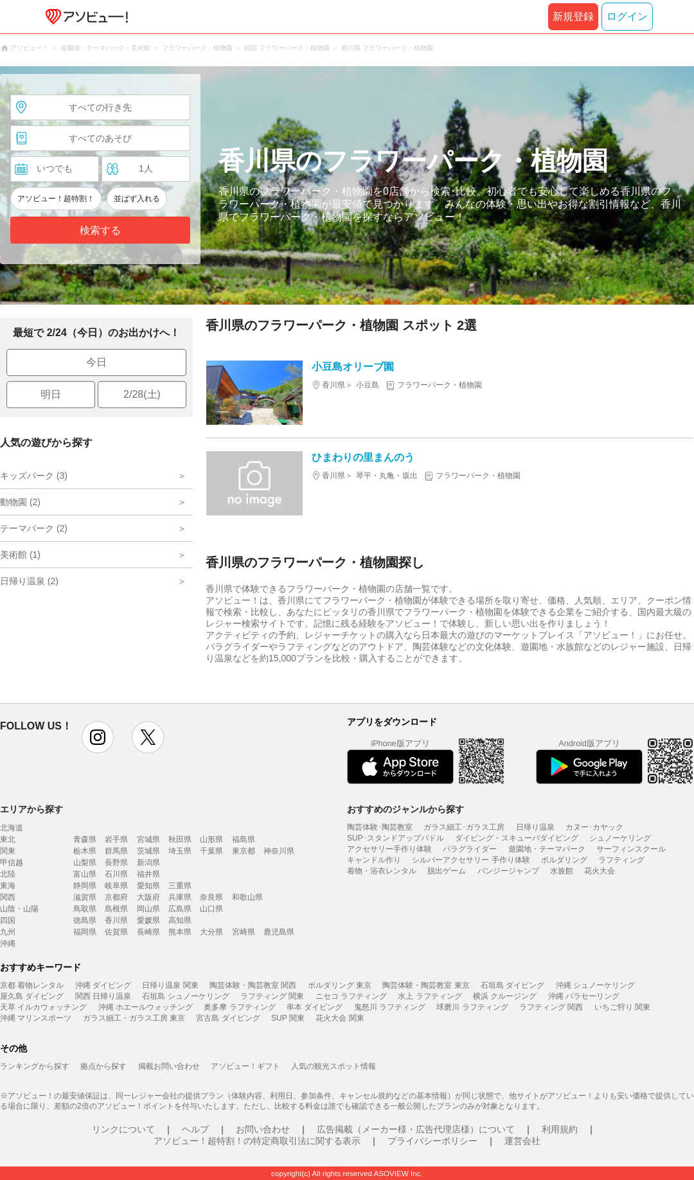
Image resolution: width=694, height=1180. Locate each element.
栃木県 (84, 850)
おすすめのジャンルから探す (405, 809)
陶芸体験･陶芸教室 (380, 827)
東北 (7, 839)
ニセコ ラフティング (351, 996)
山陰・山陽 (19, 908)
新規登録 (573, 16)
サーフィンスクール (631, 849)
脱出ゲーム (446, 870)
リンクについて (123, 1129)
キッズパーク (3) (33, 475)
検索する (100, 230)
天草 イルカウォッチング (43, 1007)
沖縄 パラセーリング (583, 996)
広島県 (179, 908)
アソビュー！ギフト (245, 1066)
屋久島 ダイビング (32, 996)
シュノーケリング (620, 838)
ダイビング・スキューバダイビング (516, 838)
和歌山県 (247, 897)
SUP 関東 (288, 1018)
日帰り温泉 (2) (29, 581)
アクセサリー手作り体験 (389, 849)
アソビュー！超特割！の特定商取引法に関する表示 (257, 1141)
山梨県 (84, 862)
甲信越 (11, 862)
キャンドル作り (374, 859)
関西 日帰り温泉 (103, 996)
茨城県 (148, 850)
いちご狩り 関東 (622, 1007)
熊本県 (179, 931)
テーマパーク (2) (33, 528)
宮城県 (148, 839)
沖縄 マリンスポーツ (35, 1018)
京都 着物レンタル (32, 985)
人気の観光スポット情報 (333, 1066)
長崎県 (148, 931)
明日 (50, 394)
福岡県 (84, 931)
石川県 (116, 874)
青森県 (84, 839)
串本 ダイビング (315, 1007)
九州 (7, 931)
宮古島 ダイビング (228, 1018)
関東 (7, 850)
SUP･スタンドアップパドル (395, 838)
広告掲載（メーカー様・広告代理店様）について (416, 1129)
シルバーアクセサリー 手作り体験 (470, 859)
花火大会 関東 (340, 1018)
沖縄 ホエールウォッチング (145, 1007)
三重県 (179, 885)
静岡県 (84, 885)
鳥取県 (84, 908)
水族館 (561, 870)
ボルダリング (564, 859)
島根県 (116, 908)
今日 (96, 362)
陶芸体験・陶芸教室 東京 (425, 985)
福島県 (243, 839)
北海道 (11, 827)
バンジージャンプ (508, 870)
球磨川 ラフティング (472, 1007)
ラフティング (621, 859)
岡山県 (148, 908)
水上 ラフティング (429, 996)
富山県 (84, 874)
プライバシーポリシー (432, 1141)
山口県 (211, 908)
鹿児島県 (278, 931)
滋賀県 (84, 897)
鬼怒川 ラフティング (389, 1007)
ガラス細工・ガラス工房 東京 (134, 1018)
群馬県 (116, 850)
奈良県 (211, 897)
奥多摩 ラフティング (239, 1007)
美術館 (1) (20, 555)
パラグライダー (470, 849)
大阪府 (148, 897)
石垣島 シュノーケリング (185, 996)
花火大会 (599, 870)
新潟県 (148, 862)
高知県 (179, 920)
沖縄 (7, 943)
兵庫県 (179, 897)
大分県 (211, 931)
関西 (7, 897)
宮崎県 (243, 931)
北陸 (7, 874)
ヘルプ (195, 1129)
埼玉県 (179, 850)
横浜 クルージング (505, 996)
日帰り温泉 (535, 827)
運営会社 (522, 1141)
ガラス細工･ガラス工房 (463, 827)
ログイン (627, 16)
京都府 (116, 897)
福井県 (148, 874)
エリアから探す (31, 809)
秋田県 (179, 839)
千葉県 (211, 850)
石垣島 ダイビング (512, 985)
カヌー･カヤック (594, 827)
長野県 (116, 862)
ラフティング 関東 (272, 996)
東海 (7, 885)
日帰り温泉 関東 (170, 985)
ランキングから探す (34, 1066)
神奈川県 (278, 850)
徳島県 (84, 920)
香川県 (116, 920)
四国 (7, 920)
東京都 (243, 850)
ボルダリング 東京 (339, 985)
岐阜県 (116, 885)
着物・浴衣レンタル (381, 870)
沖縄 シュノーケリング (595, 985)
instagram (98, 737)
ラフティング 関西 (551, 1007)
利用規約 (560, 1129)
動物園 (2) (20, 502)
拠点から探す (103, 1066)
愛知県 (148, 885)
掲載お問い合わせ (169, 1066)
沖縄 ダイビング (103, 985)
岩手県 (116, 839)
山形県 (211, 839)
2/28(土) (142, 394)
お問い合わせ (263, 1129)
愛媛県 (148, 920)
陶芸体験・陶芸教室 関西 (252, 985)
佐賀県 (116, 931)
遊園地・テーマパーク (546, 849)
